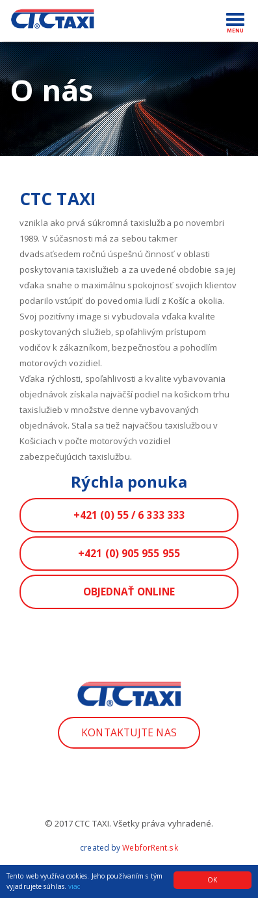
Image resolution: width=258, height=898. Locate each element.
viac (74, 886)
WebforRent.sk (149, 847)
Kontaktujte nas (129, 732)
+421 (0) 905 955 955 (129, 553)
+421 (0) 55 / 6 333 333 (129, 515)
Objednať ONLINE (129, 591)
